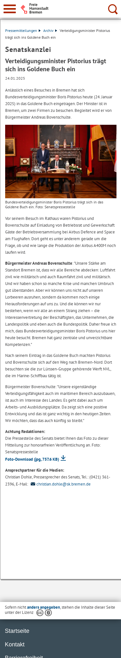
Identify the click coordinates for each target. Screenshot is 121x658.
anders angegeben (43, 607)
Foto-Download (32, 459)
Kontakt (15, 644)
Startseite (17, 631)
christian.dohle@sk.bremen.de (60, 484)
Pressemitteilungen (23, 30)
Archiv (50, 30)
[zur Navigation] (9, 9)
